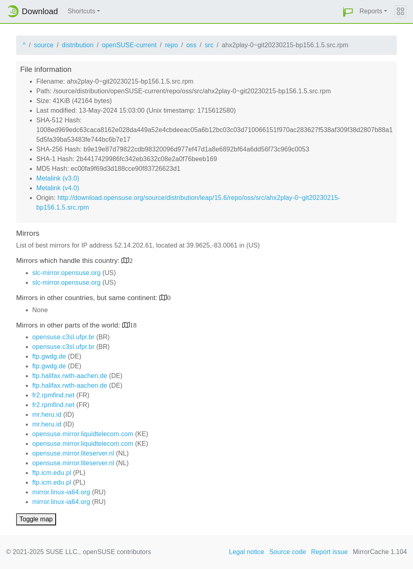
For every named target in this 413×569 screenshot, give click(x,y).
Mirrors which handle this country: (68, 261)
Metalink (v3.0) (57, 178)
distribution (78, 45)
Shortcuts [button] (82, 11)
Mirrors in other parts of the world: (69, 325)
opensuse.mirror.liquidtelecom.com (82, 433)
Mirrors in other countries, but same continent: (87, 298)
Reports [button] (370, 11)
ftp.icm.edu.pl (51, 472)
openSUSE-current (129, 45)
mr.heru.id (46, 414)
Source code (287, 551)
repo (171, 45)
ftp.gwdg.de (49, 356)
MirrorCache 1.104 (380, 551)
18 (133, 324)
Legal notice (247, 551)
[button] (348, 11)
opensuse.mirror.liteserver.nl (73, 453)
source (44, 45)
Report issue (329, 551)
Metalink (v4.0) (57, 188)
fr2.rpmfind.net (53, 395)
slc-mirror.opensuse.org (66, 272)
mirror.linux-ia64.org (61, 492)
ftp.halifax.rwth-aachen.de (69, 375)
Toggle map (36, 519)
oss (191, 45)
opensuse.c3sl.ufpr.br (63, 337)
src (209, 45)
